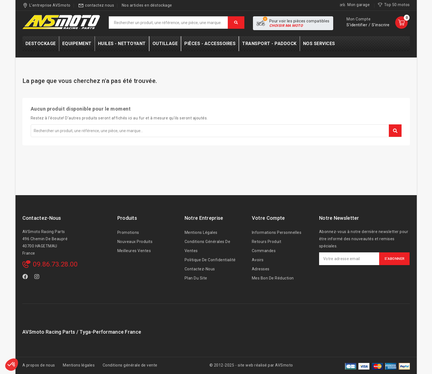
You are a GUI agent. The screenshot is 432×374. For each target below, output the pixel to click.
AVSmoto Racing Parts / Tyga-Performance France (81, 332)
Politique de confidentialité (210, 260)
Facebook (25, 277)
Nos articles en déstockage (147, 5)
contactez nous (99, 5)
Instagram (37, 277)
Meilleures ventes (134, 251)
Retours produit (266, 241)
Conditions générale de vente (130, 365)
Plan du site (196, 278)
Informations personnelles (277, 232)
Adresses (261, 269)
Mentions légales (201, 232)
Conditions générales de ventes (208, 246)
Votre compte (268, 218)
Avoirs (258, 260)
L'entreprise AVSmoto (50, 5)
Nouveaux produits (135, 241)
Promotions (128, 232)
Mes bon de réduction (273, 278)
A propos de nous (38, 365)
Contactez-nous (41, 218)
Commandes (264, 251)
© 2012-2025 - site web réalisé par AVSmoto (251, 365)
